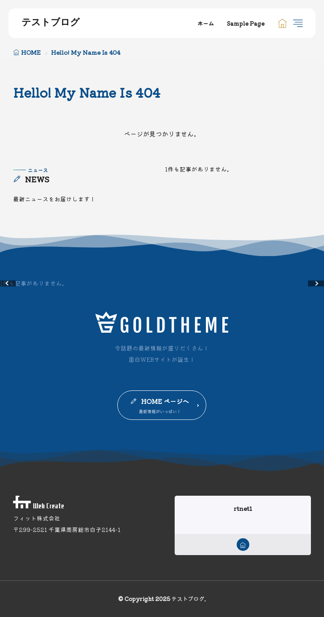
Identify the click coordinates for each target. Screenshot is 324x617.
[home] (243, 544)
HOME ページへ (165, 401)
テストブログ (51, 23)
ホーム (205, 23)
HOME (30, 52)
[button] (8, 283)
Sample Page (246, 23)
